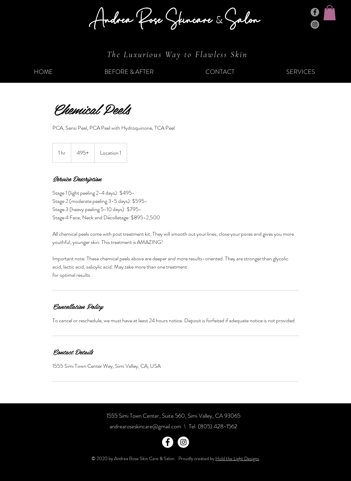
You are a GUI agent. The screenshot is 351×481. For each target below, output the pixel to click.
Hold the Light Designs (237, 458)
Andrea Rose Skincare (152, 18)
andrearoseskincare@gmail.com (145, 426)
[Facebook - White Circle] (167, 442)
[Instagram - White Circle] (183, 442)
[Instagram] (315, 24)
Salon (242, 18)
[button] (329, 12)
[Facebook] (315, 12)
